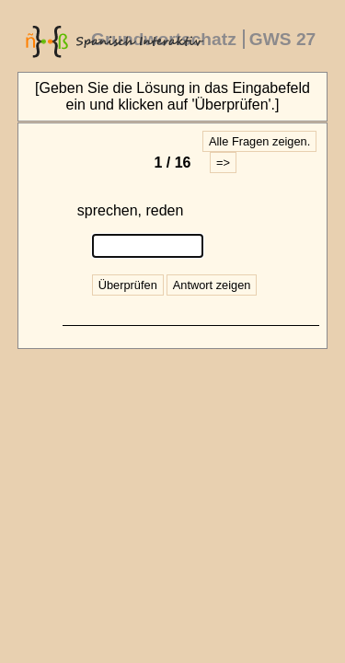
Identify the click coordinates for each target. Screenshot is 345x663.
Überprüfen (127, 285)
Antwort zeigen (212, 285)
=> (223, 162)
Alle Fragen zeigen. (259, 141)
